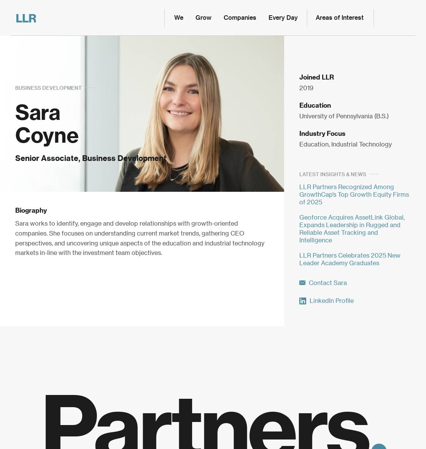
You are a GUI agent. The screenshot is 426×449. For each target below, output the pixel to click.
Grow (203, 18)
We (178, 18)
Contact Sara (323, 283)
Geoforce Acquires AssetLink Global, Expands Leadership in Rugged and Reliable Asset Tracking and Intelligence (352, 229)
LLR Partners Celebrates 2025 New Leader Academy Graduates (350, 259)
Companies (240, 18)
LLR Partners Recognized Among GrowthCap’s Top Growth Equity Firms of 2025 (354, 194)
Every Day (283, 18)
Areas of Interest (340, 18)
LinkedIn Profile (326, 301)
